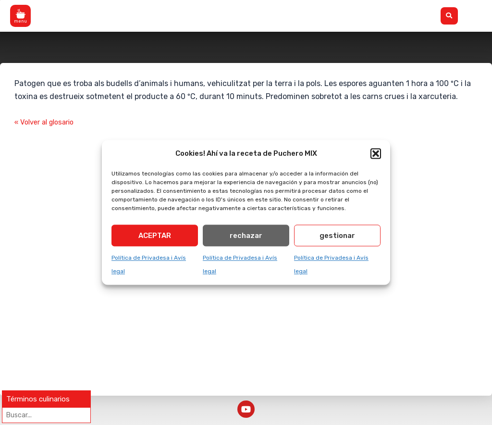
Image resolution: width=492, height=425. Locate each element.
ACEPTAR (154, 237)
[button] (376, 154)
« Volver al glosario (48, 122)
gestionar (337, 237)
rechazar (246, 237)
